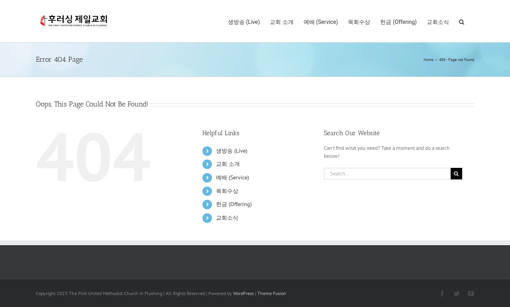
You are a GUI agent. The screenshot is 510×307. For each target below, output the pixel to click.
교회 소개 (228, 163)
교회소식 (227, 217)
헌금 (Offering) (234, 204)
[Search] (456, 173)
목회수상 (227, 191)
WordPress (243, 293)
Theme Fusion (271, 293)
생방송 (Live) (231, 150)
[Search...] (387, 173)
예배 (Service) (232, 177)
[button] (461, 21)
